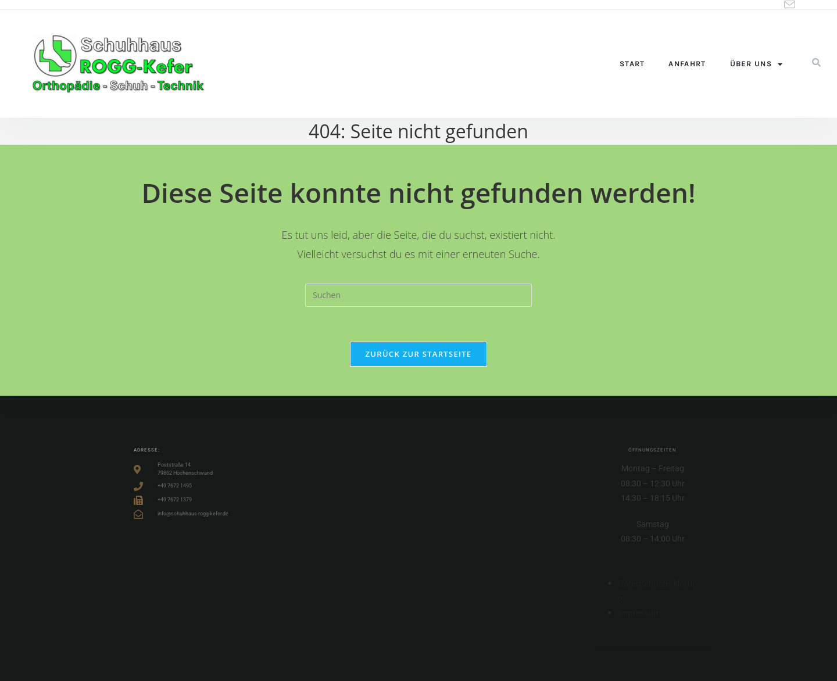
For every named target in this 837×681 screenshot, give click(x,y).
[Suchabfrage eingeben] (418, 295)
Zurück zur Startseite (419, 354)
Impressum (639, 612)
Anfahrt (687, 63)
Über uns (757, 64)
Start (632, 63)
